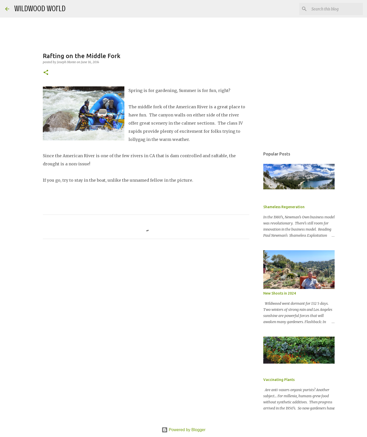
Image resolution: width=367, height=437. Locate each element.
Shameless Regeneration (284, 207)
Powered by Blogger (184, 430)
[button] (46, 72)
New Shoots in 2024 (279, 293)
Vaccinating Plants (279, 380)
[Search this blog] (336, 9)
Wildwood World (39, 8)
